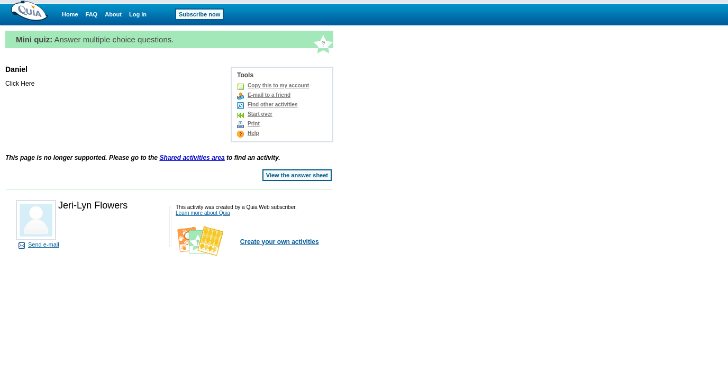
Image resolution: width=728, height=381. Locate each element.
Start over (260, 114)
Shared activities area (191, 157)
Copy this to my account (278, 85)
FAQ (92, 14)
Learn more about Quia (203, 213)
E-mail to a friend (269, 95)
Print (254, 123)
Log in (138, 14)
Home (70, 14)
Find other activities (272, 104)
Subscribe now (199, 14)
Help (253, 133)
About (113, 14)
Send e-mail (43, 244)
